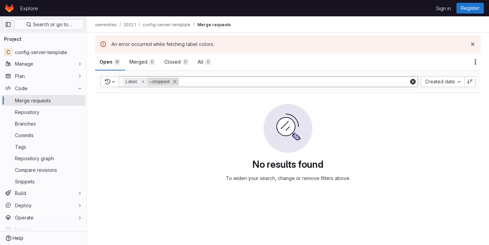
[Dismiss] (473, 44)
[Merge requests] (43, 100)
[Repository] (43, 112)
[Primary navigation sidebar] (8, 24)
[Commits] (43, 135)
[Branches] (43, 123)
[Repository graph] (43, 158)
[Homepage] (9, 8)
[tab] (110, 61)
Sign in (443, 8)
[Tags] (43, 146)
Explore (29, 8)
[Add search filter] (294, 82)
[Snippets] (43, 181)
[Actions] (475, 61)
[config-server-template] (43, 52)
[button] (151, 81)
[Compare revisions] (43, 169)
